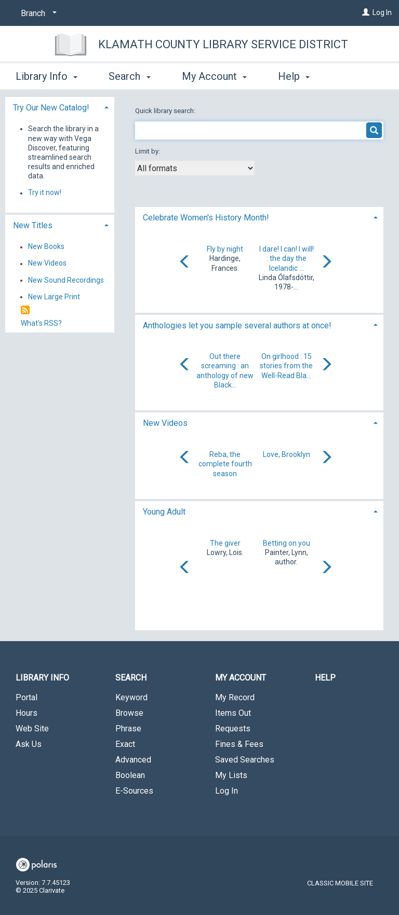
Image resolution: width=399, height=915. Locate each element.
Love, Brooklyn (286, 454)
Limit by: (148, 151)
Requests (232, 728)
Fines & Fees (239, 744)
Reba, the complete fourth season (225, 463)
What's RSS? (41, 323)
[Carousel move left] (185, 262)
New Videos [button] (165, 423)
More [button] (298, 76)
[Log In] (365, 12)
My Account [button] (214, 74)
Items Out (233, 713)
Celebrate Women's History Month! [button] (206, 218)
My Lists (231, 775)
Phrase (128, 728)
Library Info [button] (46, 74)
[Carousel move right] (326, 262)
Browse (129, 713)
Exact (125, 744)
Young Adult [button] (164, 512)
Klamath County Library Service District (223, 44)
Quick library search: (166, 111)
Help (325, 678)
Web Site (32, 728)
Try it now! (44, 193)
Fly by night (225, 249)
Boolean (130, 775)
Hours (26, 713)
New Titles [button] (32, 225)
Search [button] (129, 74)
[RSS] (25, 310)
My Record (235, 697)
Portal (26, 697)
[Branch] (37, 13)
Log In (382, 12)
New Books (46, 247)
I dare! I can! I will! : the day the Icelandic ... (286, 258)
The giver (225, 543)
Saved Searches (244, 760)
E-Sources (134, 791)
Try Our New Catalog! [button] (51, 108)
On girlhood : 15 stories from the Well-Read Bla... (286, 365)
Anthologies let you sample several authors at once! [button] (237, 325)
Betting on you (286, 543)
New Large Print (54, 297)
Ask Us (29, 744)
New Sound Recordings (66, 280)
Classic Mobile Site (340, 883)
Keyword (131, 697)
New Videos (47, 263)
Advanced (133, 760)
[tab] (259, 216)
